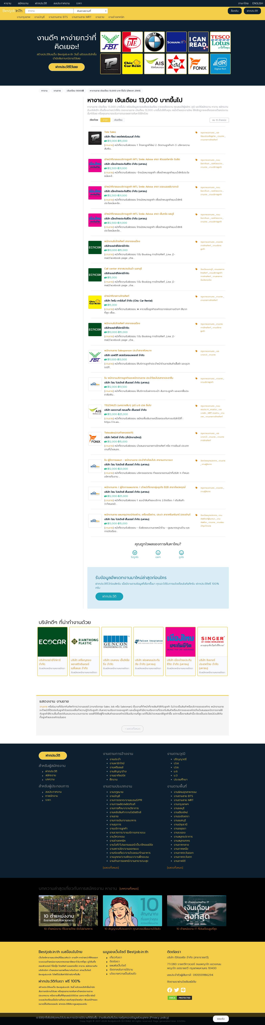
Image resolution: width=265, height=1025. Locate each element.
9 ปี (45, 298)
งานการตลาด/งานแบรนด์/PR (126, 800)
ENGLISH (257, 3)
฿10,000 (112, 250)
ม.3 (175, 775)
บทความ (50, 779)
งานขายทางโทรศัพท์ (209, 139)
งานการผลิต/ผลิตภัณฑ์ (122, 804)
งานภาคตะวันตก (183, 857)
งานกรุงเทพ (23, 17)
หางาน (7, 3)
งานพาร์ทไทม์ (117, 763)
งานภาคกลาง (181, 845)
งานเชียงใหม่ (181, 812)
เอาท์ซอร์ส (48, 231)
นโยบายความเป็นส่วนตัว (123, 974)
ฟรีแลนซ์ (47, 220)
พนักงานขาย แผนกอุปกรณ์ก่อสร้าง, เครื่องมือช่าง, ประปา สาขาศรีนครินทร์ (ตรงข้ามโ (147, 514)
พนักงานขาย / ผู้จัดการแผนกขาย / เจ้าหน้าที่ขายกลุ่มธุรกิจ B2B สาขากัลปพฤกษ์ (145, 487)
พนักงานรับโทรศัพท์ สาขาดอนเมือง (122, 241)
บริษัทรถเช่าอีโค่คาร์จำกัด (116, 246)
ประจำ (46, 204)
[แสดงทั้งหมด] (111, 868)
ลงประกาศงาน (62, 3)
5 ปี (45, 277)
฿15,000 (122, 141)
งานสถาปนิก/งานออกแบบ (124, 849)
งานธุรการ (115, 824)
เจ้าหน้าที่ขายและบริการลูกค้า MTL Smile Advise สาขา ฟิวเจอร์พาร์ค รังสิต (142, 159)
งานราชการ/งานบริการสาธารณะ (128, 833)
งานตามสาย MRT (81, 17)
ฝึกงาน (47, 226)
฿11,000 (111, 359)
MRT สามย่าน (213, 413)
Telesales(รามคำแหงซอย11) (118, 432)
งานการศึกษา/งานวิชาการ (124, 808)
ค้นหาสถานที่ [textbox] (88, 10)
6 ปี (45, 282)
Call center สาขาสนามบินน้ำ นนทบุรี (123, 268)
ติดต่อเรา (115, 961)
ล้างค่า (43, 142)
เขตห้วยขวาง (216, 163)
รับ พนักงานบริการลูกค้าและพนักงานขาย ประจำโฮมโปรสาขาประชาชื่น (138, 378)
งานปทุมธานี (180, 824)
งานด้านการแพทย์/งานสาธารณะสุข (129, 861)
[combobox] (49, 11)
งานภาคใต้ (179, 861)
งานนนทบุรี (180, 820)
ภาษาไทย (243, 3)
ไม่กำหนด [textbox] (49, 161)
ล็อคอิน (234, 11)
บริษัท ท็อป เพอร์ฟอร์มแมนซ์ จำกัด (122, 137)
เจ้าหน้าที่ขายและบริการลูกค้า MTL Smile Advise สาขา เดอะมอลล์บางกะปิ (141, 187)
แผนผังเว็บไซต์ (118, 966)
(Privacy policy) (159, 1018)
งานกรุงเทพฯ (181, 804)
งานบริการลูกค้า (215, 167)
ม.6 (176, 771)
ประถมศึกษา (180, 780)
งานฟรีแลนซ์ (116, 767)
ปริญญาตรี (180, 759)
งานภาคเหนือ (181, 849)
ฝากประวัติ (41, 3)
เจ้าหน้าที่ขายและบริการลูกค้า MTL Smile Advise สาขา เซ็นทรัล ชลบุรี (139, 214)
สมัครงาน (23, 3)
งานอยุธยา (180, 829)
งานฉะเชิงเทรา (181, 816)
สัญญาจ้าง (49, 215)
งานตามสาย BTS (58, 17)
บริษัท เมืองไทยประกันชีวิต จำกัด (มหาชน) (125, 164)
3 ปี (45, 266)
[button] (132, 729)
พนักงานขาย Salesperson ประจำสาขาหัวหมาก (128, 350)
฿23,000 (123, 469)
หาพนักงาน (51, 796)
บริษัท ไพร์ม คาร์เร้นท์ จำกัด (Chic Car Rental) (128, 301)
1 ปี (44, 255)
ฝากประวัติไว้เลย (66, 67)
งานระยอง (180, 833)
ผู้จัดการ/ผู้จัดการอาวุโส (56, 333)
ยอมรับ (221, 1019)
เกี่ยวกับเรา (116, 957)
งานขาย (99, 17)
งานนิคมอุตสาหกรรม (185, 792)
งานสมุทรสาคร (182, 841)
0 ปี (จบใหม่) (50, 250)
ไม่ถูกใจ (134, 555)
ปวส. (176, 763)
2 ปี (45, 260)
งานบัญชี (39, 17)
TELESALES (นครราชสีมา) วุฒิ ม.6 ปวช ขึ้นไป (127, 405)
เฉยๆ (158, 555)
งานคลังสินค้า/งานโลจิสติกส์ (125, 812)
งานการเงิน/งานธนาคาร (123, 820)
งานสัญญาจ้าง (118, 771)
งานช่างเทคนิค (116, 17)
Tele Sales (110, 132)
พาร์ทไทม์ (48, 210)
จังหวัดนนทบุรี (207, 269)
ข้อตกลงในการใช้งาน (121, 970)
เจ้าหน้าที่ (47, 322)
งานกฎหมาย (116, 792)
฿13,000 (112, 141)
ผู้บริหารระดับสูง (52, 338)
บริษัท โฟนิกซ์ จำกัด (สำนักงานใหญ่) (122, 437)
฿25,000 (123, 414)
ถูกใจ (181, 555)
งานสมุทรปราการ (183, 837)
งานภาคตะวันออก (184, 853)
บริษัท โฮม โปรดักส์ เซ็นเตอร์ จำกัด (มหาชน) (126, 382)
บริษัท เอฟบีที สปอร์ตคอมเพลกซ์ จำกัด (124, 355)
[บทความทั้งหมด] (129, 889)
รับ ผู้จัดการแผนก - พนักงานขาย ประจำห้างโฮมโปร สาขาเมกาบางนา (138, 460)
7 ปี (45, 287)
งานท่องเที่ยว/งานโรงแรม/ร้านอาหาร (130, 853)
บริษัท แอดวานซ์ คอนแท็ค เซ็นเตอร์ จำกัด (125, 410)
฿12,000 (112, 387)
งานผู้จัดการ (207, 464)
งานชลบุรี (179, 808)
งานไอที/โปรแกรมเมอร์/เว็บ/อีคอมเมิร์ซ (131, 845)
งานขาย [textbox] (48, 136)
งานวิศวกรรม (117, 837)
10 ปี (45, 304)
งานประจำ (115, 759)
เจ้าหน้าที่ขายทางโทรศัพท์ (116, 296)
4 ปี (45, 271)
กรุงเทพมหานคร (207, 132)
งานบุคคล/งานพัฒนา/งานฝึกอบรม (129, 857)
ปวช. (176, 767)
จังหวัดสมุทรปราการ (209, 460)
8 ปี (45, 293)
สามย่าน (213, 409)
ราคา (79, 3)
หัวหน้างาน (49, 328)
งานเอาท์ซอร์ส (117, 775)
